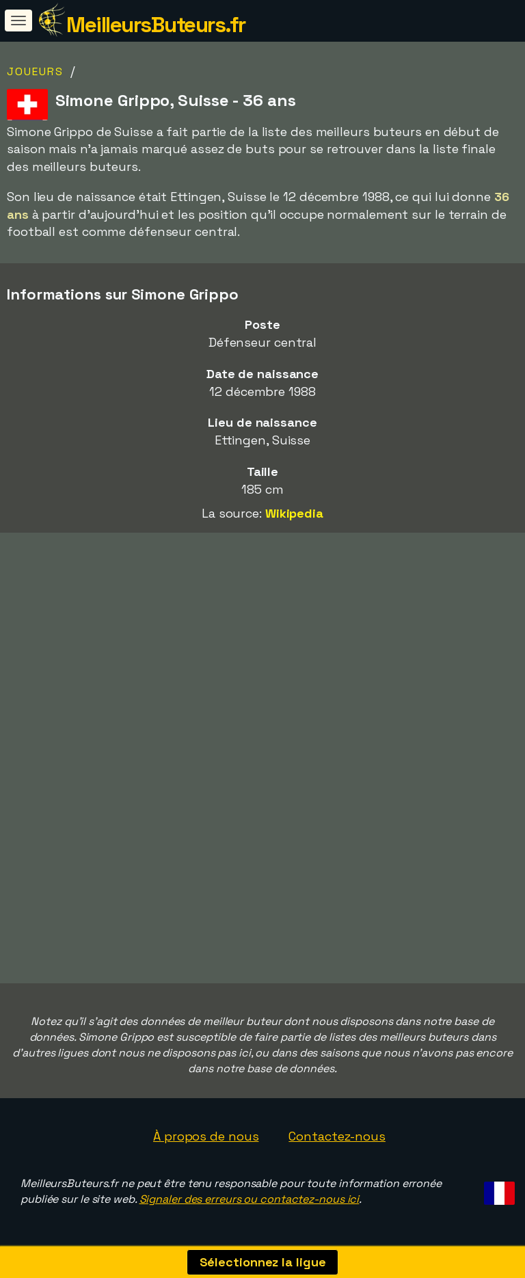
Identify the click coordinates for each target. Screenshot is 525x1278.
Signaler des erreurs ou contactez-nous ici (249, 1199)
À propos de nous (205, 1136)
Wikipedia (294, 513)
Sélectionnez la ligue (263, 1262)
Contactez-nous (337, 1136)
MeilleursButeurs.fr (155, 24)
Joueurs (35, 71)
